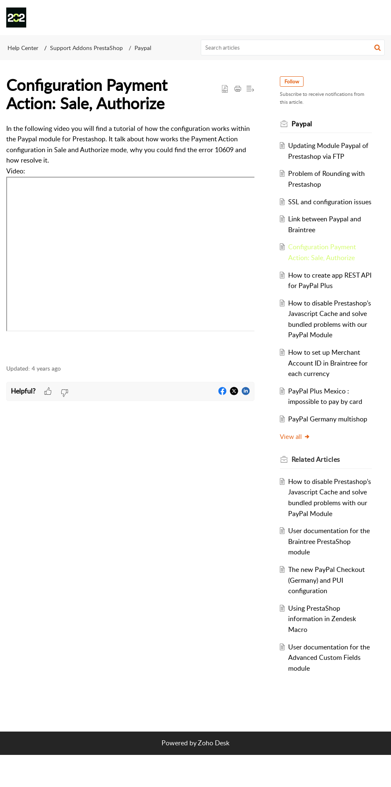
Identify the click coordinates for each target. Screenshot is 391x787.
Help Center (22, 48)
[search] (293, 47)
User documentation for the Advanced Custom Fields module (325, 689)
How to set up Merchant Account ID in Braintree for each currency (329, 384)
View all (296, 458)
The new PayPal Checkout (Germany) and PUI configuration (328, 612)
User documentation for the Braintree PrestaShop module (327, 573)
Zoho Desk (213, 774)
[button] (378, 17)
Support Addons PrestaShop (86, 48)
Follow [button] (293, 81)
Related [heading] (317, 480)
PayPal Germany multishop (329, 440)
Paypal (142, 48)
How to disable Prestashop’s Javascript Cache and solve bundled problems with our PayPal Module (327, 335)
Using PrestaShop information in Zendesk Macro (324, 651)
